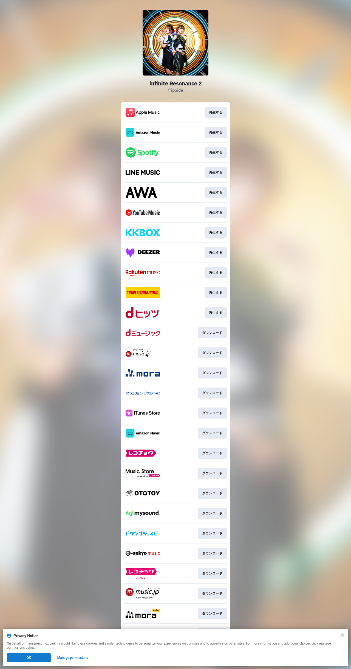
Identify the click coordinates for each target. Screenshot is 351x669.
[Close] (342, 635)
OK (29, 658)
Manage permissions (72, 658)
